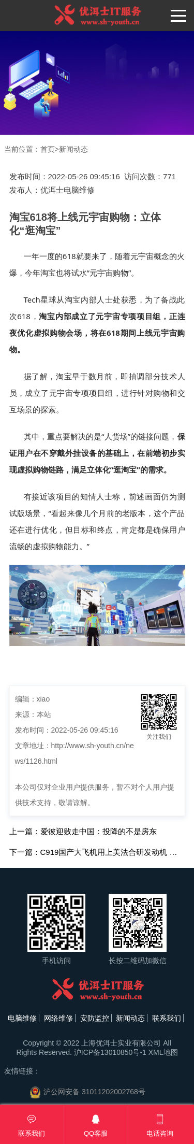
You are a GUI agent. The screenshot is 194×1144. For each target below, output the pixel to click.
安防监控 (94, 1018)
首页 (47, 149)
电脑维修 (22, 1018)
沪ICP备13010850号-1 (110, 1052)
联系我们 (166, 1018)
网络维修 (58, 1018)
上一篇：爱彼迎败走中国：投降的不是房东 (83, 831)
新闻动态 (73, 149)
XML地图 (163, 1052)
